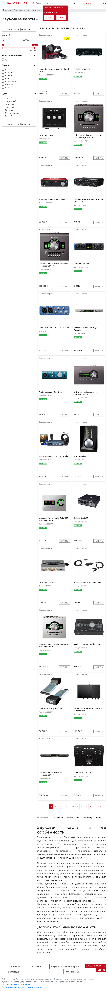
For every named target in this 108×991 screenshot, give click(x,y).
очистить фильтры (18, 29)
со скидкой (81, 28)
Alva (7, 69)
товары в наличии (12, 55)
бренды (13, 971)
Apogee (9, 85)
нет (61, 17)
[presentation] (50, 817)
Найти (88, 3)
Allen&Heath (11, 81)
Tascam (69, 818)
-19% (67, 39)
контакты (72, 971)
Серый (8, 116)
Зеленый (10, 104)
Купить (64, 94)
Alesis (7, 78)
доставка (14, 966)
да (49, 17)
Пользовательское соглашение (16, 984)
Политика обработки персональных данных (22, 987)
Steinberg (87, 818)
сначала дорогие (65, 28)
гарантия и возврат (65, 966)
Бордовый (10, 101)
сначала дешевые (46, 28)
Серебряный (12, 113)
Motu (77, 818)
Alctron (9, 75)
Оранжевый (11, 110)
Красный (10, 107)
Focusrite (58, 818)
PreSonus (99, 818)
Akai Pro (9, 72)
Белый (8, 98)
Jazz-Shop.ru (16, 3)
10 (91, 806)
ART (7, 88)
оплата (36, 966)
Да (6, 59)
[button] (19, 55)
